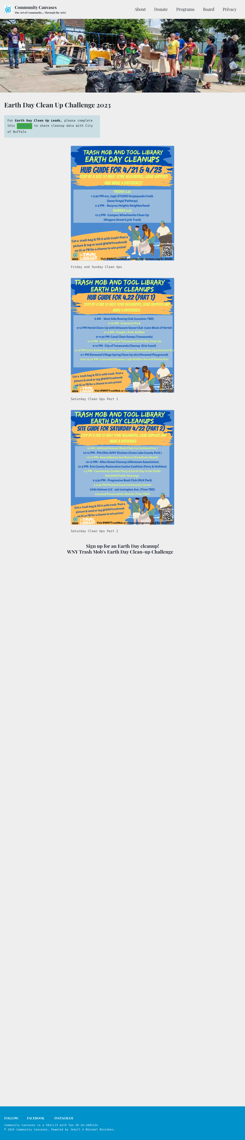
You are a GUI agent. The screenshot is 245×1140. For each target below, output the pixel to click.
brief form (24, 126)
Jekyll (75, 1129)
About (140, 9)
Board (208, 9)
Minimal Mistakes (100, 1129)
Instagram (61, 1118)
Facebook (33, 1118)
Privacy (230, 9)
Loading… (122, 824)
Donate (161, 9)
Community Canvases (40, 9)
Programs (185, 9)
